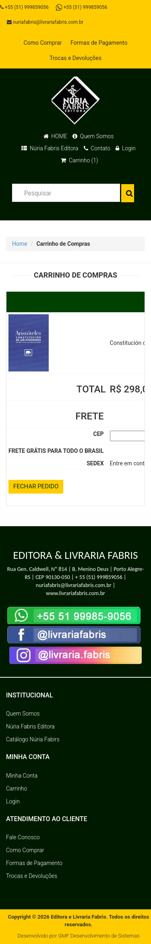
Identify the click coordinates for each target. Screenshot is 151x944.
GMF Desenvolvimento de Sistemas (98, 936)
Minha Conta (21, 775)
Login (125, 148)
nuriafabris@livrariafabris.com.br (45, 22)
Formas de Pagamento (98, 42)
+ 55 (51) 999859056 (98, 577)
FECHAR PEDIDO (35, 486)
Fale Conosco (23, 837)
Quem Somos (93, 136)
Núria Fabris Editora (49, 148)
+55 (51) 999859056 (24, 7)
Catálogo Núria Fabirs (33, 739)
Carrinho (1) (79, 160)
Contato (97, 148)
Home (19, 244)
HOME (55, 136)
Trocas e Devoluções (75, 58)
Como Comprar (43, 42)
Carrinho (16, 788)
